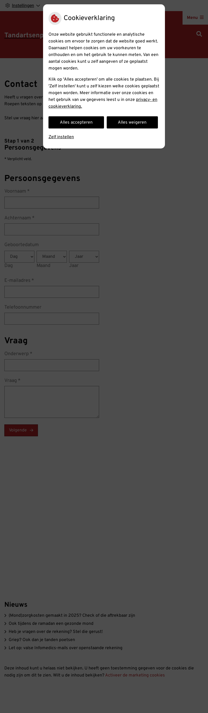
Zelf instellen (61, 137)
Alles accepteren (76, 122)
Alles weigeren (132, 122)
